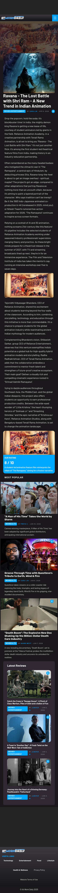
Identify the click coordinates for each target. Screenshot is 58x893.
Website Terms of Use (29, 879)
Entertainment (25, 860)
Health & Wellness (20, 870)
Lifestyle (50, 860)
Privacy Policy (39, 870)
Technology (8, 860)
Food (39, 860)
